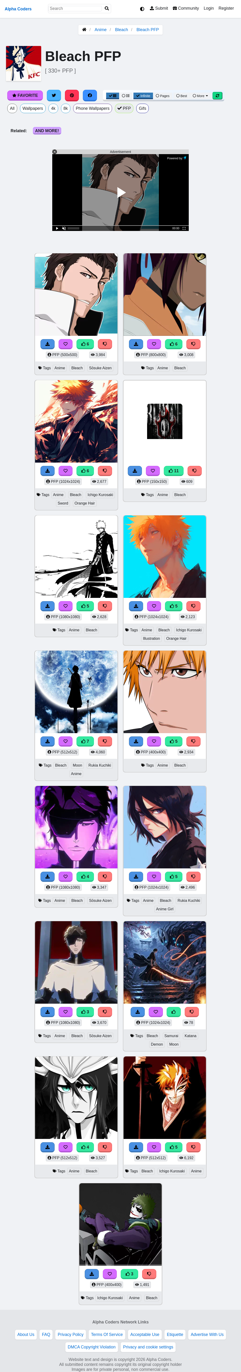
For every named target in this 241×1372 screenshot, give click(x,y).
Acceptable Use (144, 1334)
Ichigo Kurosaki (100, 495)
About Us (25, 1334)
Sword (63, 503)
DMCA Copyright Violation (92, 1347)
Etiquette (175, 1334)
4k (53, 108)
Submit (159, 8)
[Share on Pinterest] (72, 95)
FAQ (46, 1334)
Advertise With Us (207, 1334)
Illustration (151, 639)
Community (186, 8)
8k (66, 108)
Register (226, 8)
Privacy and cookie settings (148, 1347)
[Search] (107, 8)
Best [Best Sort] (181, 96)
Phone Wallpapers (92, 108)
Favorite (25, 95)
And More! (47, 130)
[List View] (125, 96)
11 (174, 470)
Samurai (171, 1036)
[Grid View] (112, 96)
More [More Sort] (201, 96)
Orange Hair (85, 503)
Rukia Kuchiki (99, 765)
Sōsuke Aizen (100, 368)
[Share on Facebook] (90, 95)
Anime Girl (164, 909)
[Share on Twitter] (54, 95)
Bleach (121, 29)
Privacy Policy (71, 1334)
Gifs (142, 108)
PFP (124, 108)
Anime (101, 29)
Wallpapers (33, 108)
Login (209, 8)
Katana (190, 1036)
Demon (157, 1044)
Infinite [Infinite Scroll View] (143, 96)
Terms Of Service (107, 1334)
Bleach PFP (148, 29)
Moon (77, 765)
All (12, 108)
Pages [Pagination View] (162, 96)
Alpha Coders (18, 9)
